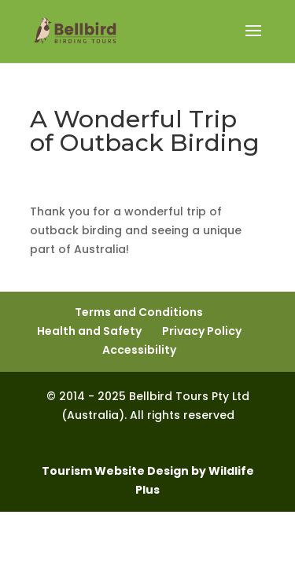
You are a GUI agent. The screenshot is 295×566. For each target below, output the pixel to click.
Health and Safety (89, 331)
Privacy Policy (202, 331)
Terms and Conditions (139, 312)
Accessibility (139, 350)
